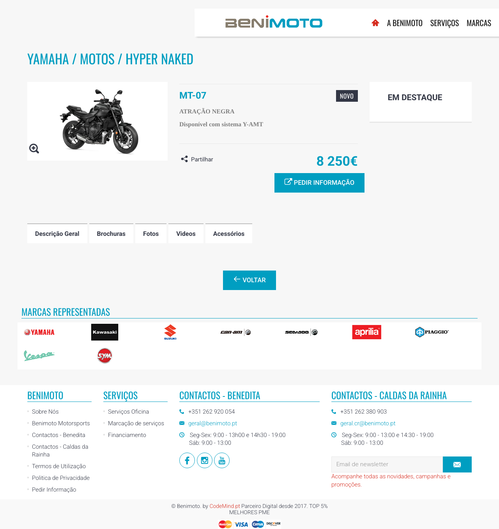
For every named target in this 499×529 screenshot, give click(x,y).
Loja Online (388, 18)
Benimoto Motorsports (61, 423)
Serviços (250, 22)
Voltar (249, 279)
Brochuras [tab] (111, 233)
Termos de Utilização (59, 466)
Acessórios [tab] (229, 233)
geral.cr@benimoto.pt (367, 423)
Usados (316, 22)
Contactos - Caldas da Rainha (60, 450)
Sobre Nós (45, 411)
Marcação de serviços (136, 423)
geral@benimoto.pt (212, 423)
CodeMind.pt (224, 506)
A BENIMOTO (210, 22)
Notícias (349, 22)
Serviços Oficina (128, 411)
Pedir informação (319, 182)
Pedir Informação (54, 489)
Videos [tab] (186, 233)
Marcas (284, 22)
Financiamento (127, 435)
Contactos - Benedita (58, 435)
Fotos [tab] (151, 233)
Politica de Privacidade (61, 477)
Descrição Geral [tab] (57, 233)
